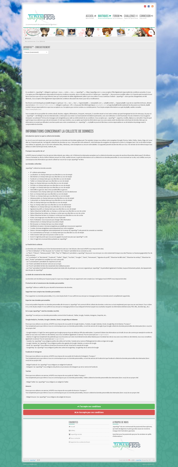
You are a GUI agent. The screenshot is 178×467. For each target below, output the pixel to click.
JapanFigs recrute (75, 434)
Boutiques (104, 16)
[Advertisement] (89, 71)
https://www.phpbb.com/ (33, 109)
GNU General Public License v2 (45, 105)
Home (28, 38)
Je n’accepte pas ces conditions (89, 412)
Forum (117, 16)
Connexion (146, 16)
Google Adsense (59, 339)
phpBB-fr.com (33, 464)
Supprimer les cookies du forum (79, 442)
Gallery (72, 430)
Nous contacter (74, 438)
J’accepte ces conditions (89, 406)
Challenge (131, 16)
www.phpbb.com (100, 105)
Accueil (91, 16)
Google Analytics (103, 335)
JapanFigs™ (33, 460)
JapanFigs (138, 460)
